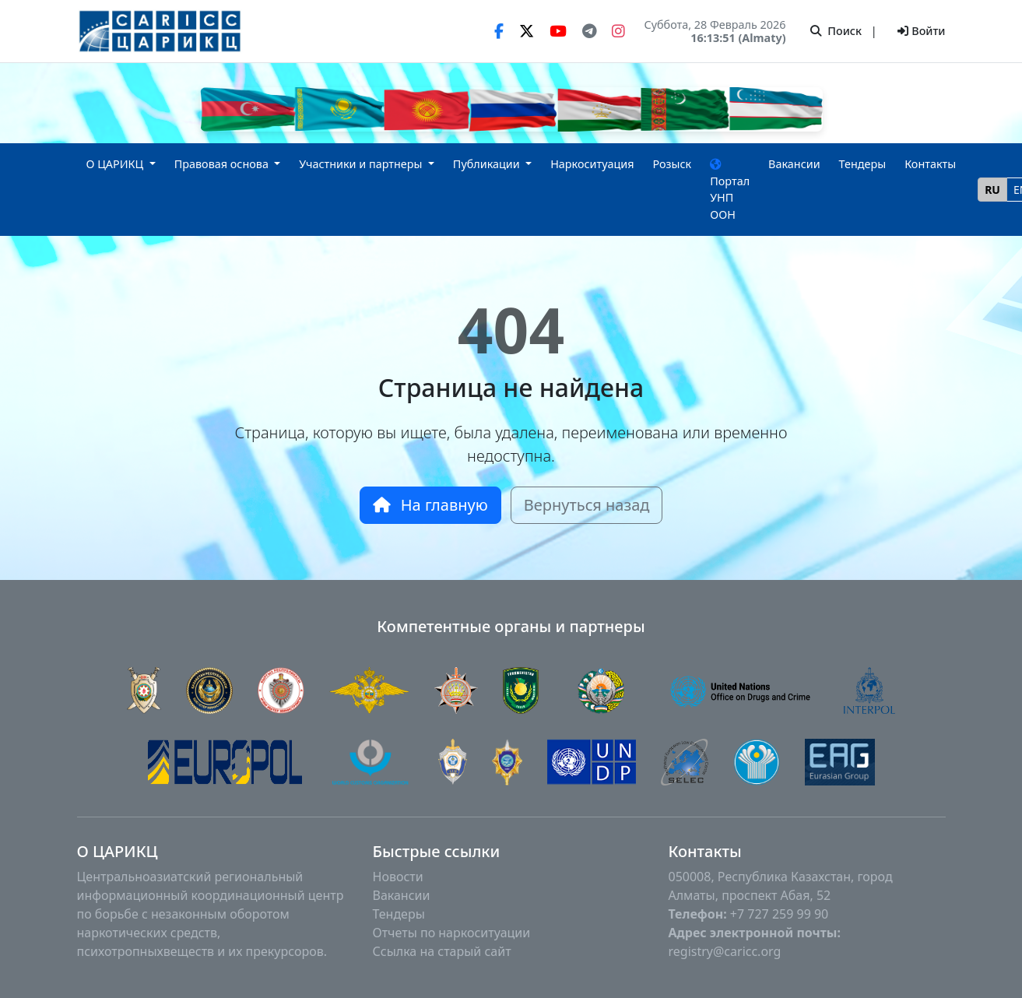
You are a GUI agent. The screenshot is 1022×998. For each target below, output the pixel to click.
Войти (921, 30)
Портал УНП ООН (730, 190)
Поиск (836, 30)
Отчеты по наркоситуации (452, 932)
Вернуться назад (587, 504)
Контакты (930, 163)
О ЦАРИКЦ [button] (116, 163)
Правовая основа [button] (223, 163)
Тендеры (863, 163)
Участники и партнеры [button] (362, 163)
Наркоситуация (592, 163)
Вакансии (794, 163)
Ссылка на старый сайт (442, 951)
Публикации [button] (488, 163)
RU (992, 189)
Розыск (671, 163)
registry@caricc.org (725, 951)
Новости (398, 876)
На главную (430, 504)
